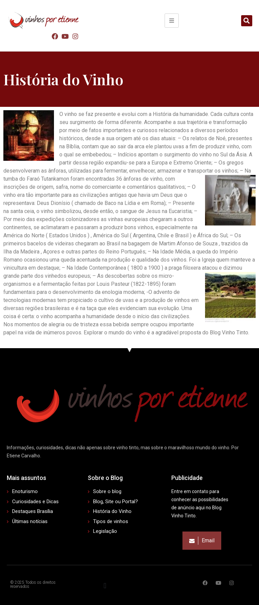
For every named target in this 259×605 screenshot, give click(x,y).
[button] (246, 20)
